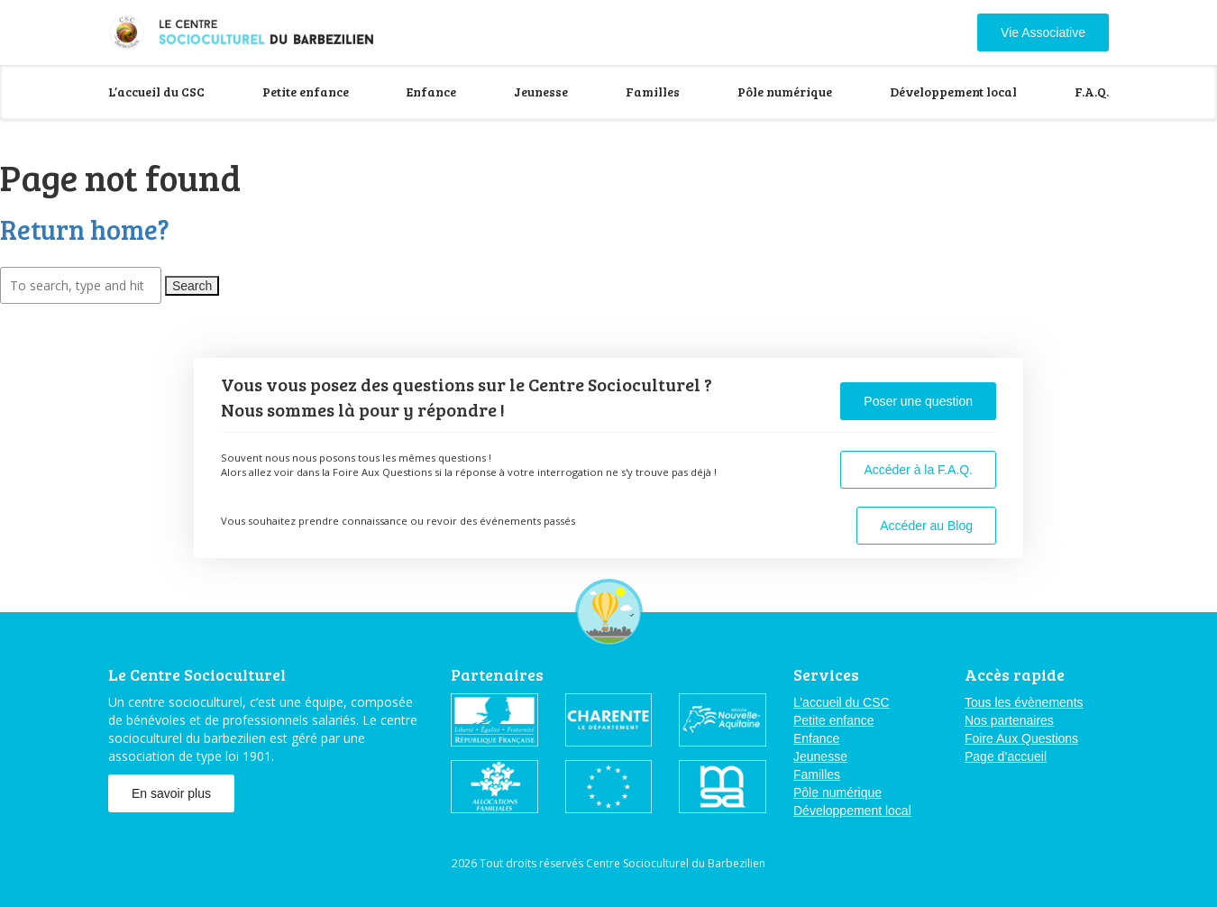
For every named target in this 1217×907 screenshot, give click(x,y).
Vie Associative (1043, 32)
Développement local (953, 91)
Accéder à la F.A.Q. (918, 470)
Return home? (84, 229)
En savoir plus (171, 793)
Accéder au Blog (926, 525)
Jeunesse (541, 91)
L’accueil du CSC (156, 91)
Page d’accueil (1006, 756)
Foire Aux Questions (1021, 738)
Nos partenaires (1009, 720)
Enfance (431, 91)
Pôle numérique (784, 91)
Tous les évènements (1024, 702)
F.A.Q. (1092, 91)
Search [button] (192, 286)
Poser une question (918, 401)
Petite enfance (305, 91)
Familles (653, 91)
